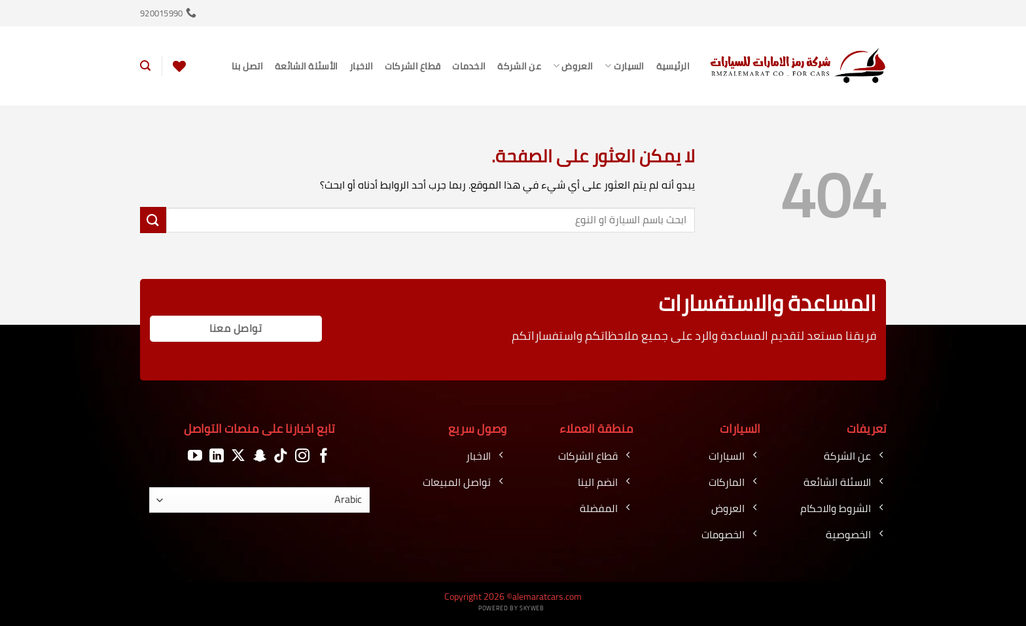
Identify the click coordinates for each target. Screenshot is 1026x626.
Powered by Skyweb (511, 608)
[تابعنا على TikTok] (281, 456)
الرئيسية (673, 66)
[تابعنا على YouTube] (195, 456)
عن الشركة (519, 66)
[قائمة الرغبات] (179, 66)
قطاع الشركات (412, 66)
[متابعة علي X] (238, 456)
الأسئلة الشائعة (306, 66)
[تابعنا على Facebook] (324, 456)
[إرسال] (153, 219)
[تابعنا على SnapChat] (260, 456)
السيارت (625, 66)
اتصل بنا (247, 66)
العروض (573, 66)
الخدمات (469, 66)
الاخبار (361, 66)
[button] (145, 66)
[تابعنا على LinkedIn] (216, 456)
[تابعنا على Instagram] (302, 456)
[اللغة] (259, 500)
